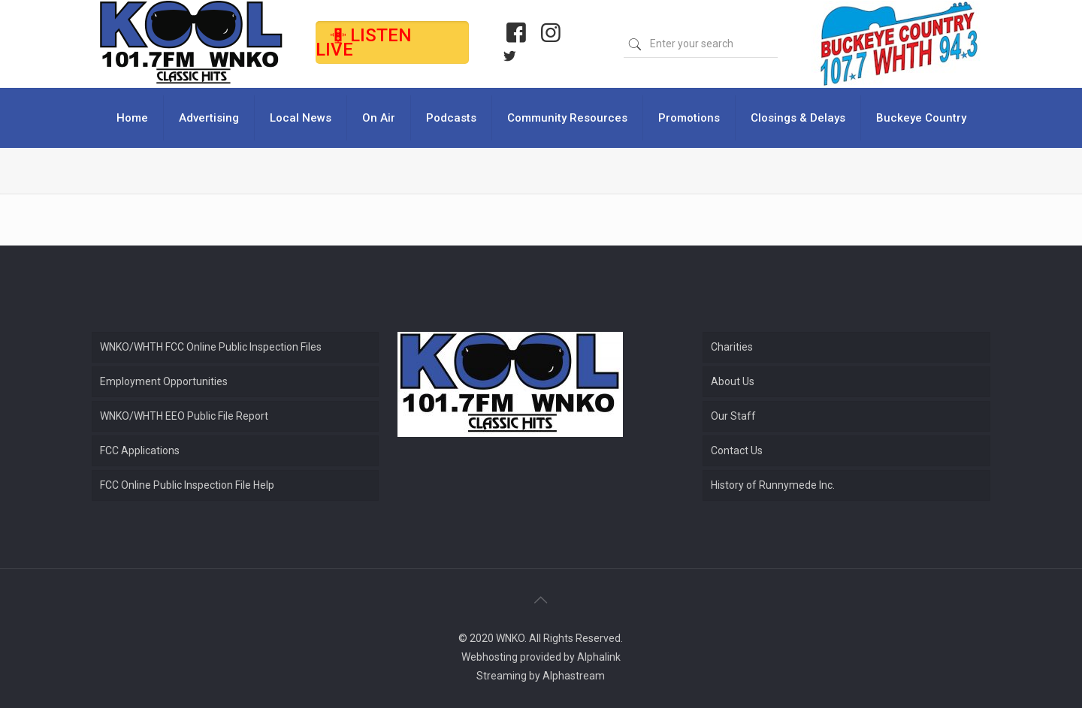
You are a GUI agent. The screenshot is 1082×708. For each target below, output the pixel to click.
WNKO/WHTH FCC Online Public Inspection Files (211, 347)
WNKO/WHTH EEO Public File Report (184, 416)
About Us (732, 381)
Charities (732, 347)
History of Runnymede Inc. (773, 485)
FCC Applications (140, 450)
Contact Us (737, 450)
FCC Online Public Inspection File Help (187, 485)
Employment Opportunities (164, 381)
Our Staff (733, 416)
